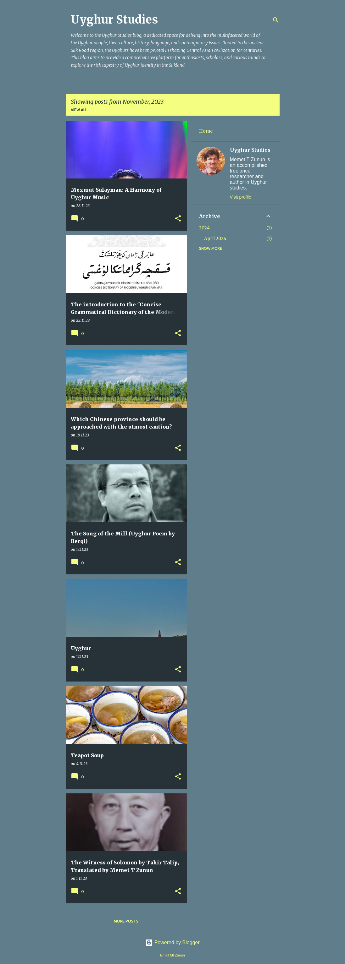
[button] (178, 219)
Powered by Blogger (172, 942)
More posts (126, 921)
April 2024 (215, 238)
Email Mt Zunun (172, 955)
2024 (204, 228)
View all (79, 110)
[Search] (276, 20)
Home (206, 131)
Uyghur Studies (114, 20)
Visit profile (240, 197)
